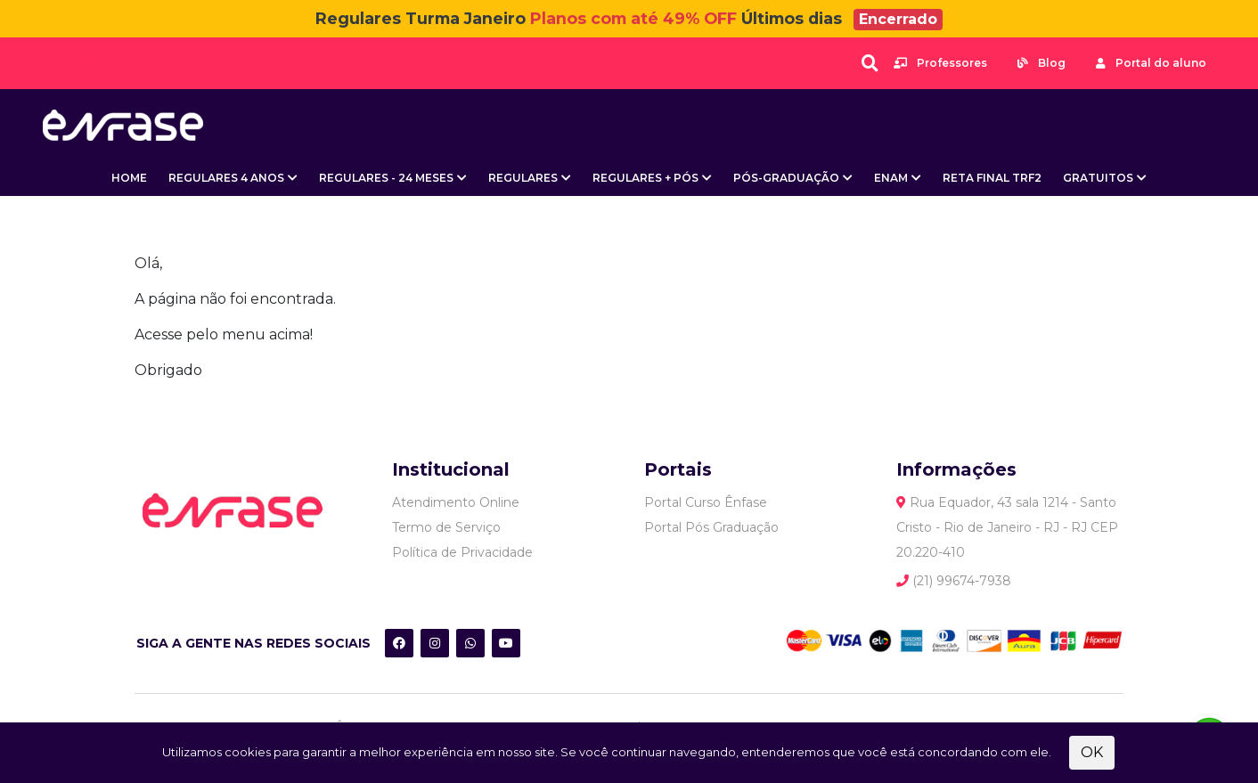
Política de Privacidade (462, 552)
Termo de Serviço (446, 527)
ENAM (891, 177)
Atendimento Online (455, 502)
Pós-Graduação (786, 177)
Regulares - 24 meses (386, 177)
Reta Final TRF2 (992, 177)
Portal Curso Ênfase (705, 502)
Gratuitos (1098, 177)
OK (1092, 752)
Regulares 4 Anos (226, 177)
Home (129, 177)
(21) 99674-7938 (953, 581)
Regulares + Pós (645, 177)
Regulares (523, 177)
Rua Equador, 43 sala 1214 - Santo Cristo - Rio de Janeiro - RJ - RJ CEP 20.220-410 (1007, 527)
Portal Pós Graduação (711, 527)
